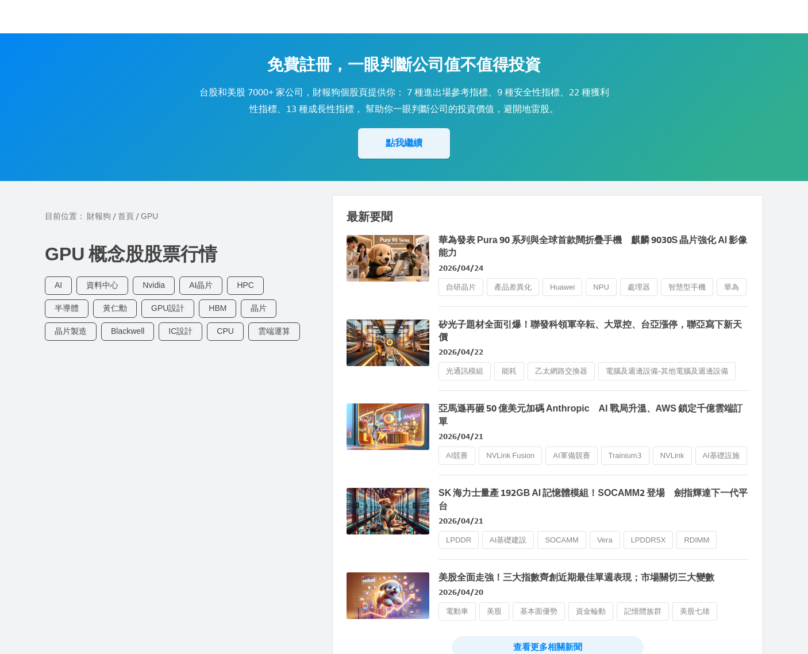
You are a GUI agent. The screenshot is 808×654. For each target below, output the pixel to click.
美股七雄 (695, 611)
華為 (731, 287)
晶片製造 (71, 331)
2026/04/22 (460, 352)
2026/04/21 (460, 436)
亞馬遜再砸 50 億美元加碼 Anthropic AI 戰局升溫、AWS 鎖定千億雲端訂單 (590, 414)
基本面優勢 (538, 611)
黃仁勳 (115, 308)
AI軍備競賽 (571, 455)
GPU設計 (167, 308)
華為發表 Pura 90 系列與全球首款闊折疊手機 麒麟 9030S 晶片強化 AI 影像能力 (592, 246)
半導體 (67, 308)
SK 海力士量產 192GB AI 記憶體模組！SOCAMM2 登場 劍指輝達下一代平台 (593, 499)
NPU (601, 287)
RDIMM (696, 540)
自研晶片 (461, 287)
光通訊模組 (464, 371)
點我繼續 (404, 142)
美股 (494, 611)
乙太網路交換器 (561, 371)
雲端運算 (274, 331)
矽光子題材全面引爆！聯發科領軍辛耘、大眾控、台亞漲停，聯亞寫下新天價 (590, 331)
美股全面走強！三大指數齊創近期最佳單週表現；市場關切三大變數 (576, 577)
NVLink (672, 455)
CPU (225, 331)
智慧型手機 (687, 287)
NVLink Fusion (510, 455)
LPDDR (458, 540)
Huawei (562, 287)
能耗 (509, 371)
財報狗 (99, 216)
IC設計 (180, 331)
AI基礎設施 (721, 455)
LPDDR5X (648, 540)
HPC (245, 285)
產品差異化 (513, 287)
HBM (217, 308)
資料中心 (102, 285)
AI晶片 (201, 285)
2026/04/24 (460, 268)
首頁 (126, 216)
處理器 (639, 287)
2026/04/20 (460, 592)
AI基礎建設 (508, 540)
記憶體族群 (642, 611)
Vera (605, 540)
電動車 (457, 611)
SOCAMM (562, 540)
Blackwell (127, 331)
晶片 (259, 308)
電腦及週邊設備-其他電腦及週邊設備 (667, 371)
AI (58, 285)
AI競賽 (457, 455)
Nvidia (154, 285)
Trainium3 (625, 455)
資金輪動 (591, 611)
